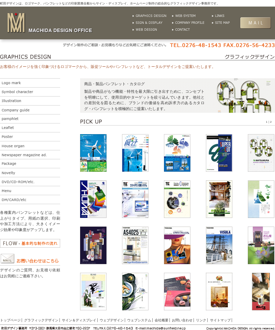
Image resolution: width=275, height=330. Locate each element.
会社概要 (191, 22)
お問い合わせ (191, 29)
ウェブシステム (191, 16)
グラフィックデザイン (152, 16)
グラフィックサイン (152, 22)
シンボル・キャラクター (30, 92)
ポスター (30, 136)
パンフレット (30, 118)
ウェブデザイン (152, 29)
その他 (30, 199)
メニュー (30, 190)
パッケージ (30, 163)
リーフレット (30, 127)
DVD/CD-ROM (30, 181)
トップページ (10, 320)
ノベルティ (30, 172)
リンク (231, 16)
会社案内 (30, 110)
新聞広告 (30, 154)
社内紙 (30, 145)
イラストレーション (30, 101)
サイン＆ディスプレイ (79, 320)
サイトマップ (231, 22)
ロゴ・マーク (30, 83)
